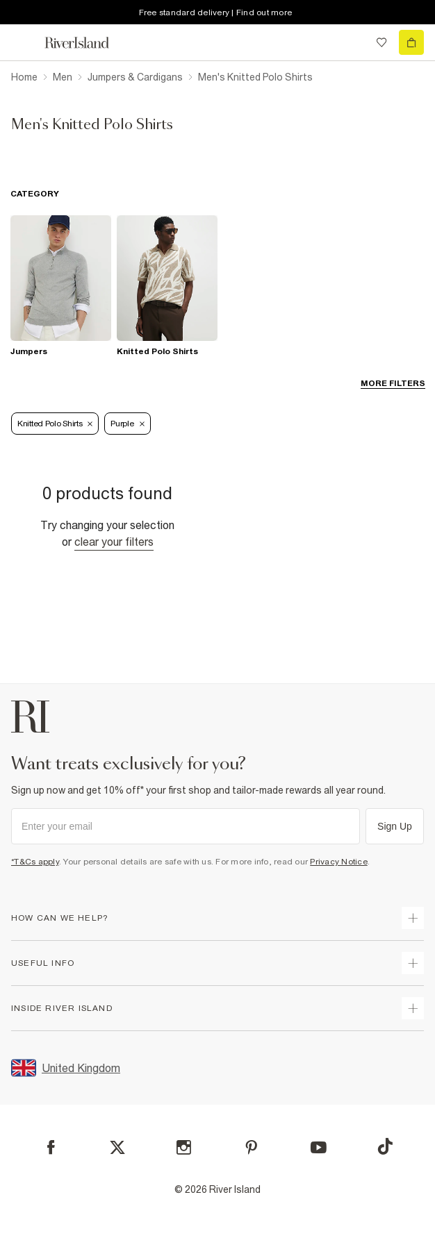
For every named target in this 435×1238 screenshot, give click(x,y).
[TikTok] (385, 1146)
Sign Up (394, 826)
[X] (117, 1147)
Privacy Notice (339, 862)
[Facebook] (51, 1147)
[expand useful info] (413, 963)
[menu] (23, 42)
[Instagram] (183, 1147)
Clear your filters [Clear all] (114, 541)
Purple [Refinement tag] (127, 423)
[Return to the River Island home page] (86, 42)
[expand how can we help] (413, 918)
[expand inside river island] (413, 1008)
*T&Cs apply (35, 862)
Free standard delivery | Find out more (216, 12)
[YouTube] (318, 1147)
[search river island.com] (353, 42)
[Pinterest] (251, 1147)
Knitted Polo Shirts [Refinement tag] (54, 423)
